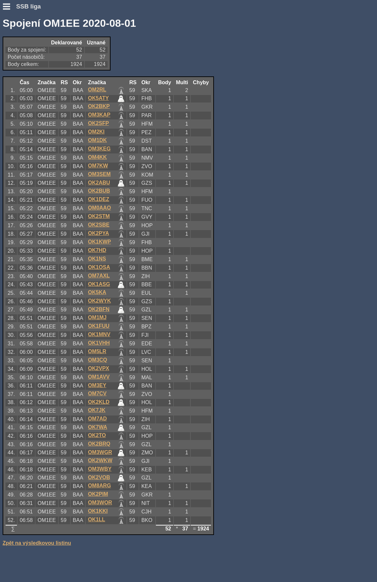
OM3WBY (100, 469)
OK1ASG (99, 284)
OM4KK (97, 157)
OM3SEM (99, 174)
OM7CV (97, 393)
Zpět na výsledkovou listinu (37, 543)
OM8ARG (99, 485)
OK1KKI (98, 511)
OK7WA (97, 427)
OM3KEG (99, 148)
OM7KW (98, 165)
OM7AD (97, 418)
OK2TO (97, 435)
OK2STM (99, 216)
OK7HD (97, 250)
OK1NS (97, 258)
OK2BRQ (99, 444)
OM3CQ (97, 360)
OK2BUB (99, 191)
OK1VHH (99, 343)
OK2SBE (99, 225)
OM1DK (97, 140)
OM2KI (96, 131)
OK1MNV (99, 334)
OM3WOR (100, 502)
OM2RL (97, 89)
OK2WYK (99, 301)
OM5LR (97, 351)
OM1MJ (97, 317)
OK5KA (97, 292)
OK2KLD (99, 402)
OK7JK (96, 410)
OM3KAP (99, 115)
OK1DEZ (98, 199)
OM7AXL (99, 275)
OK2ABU (99, 182)
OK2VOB (99, 477)
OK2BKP (99, 106)
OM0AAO (99, 208)
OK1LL (96, 519)
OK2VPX (98, 368)
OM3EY (97, 385)
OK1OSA (99, 267)
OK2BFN (99, 309)
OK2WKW (100, 460)
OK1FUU (99, 326)
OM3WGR (100, 452)
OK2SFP (98, 123)
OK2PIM (98, 494)
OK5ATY (98, 98)
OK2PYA (98, 233)
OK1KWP (99, 241)
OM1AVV (99, 377)
